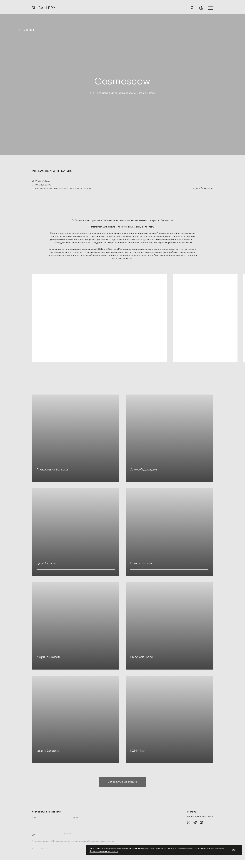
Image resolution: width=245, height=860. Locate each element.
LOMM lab (137, 750)
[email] (91, 818)
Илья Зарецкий (141, 563)
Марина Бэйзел (48, 657)
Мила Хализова (141, 657)
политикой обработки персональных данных (93, 841)
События (29, 30)
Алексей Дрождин (143, 469)
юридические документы (200, 816)
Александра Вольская (53, 469)
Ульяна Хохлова (48, 750)
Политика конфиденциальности (104, 851)
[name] (50, 818)
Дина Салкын (46, 563)
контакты (192, 812)
